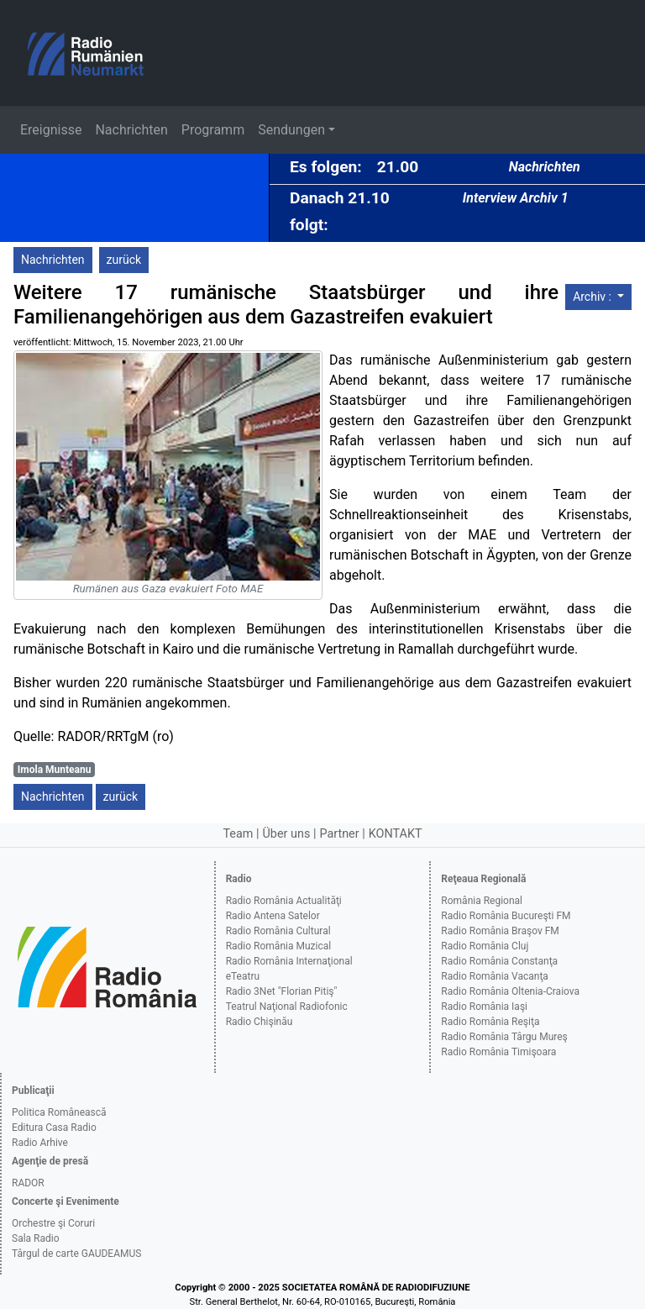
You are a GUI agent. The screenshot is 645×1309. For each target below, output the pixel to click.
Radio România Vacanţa (494, 976)
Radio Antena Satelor (273, 916)
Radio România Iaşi (484, 1006)
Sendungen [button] (291, 130)
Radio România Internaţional (289, 961)
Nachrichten (131, 130)
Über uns (287, 834)
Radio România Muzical (278, 946)
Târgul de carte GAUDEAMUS (76, 1253)
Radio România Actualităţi (284, 901)
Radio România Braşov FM (499, 931)
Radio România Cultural (278, 931)
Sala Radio (36, 1238)
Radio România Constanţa (499, 961)
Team (238, 834)
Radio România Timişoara (498, 1052)
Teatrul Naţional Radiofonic (287, 1006)
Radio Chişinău (259, 1022)
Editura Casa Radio (54, 1127)
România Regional (481, 901)
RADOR (28, 1183)
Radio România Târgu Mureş (504, 1037)
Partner (339, 834)
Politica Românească (59, 1112)
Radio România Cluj (484, 946)
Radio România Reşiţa (490, 1022)
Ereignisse (50, 130)
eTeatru (243, 976)
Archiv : (593, 296)
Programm (212, 130)
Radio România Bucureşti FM (505, 916)
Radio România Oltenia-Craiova (510, 991)
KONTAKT (395, 834)
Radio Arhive (40, 1143)
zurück (124, 259)
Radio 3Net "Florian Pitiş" (282, 991)
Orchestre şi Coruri (53, 1223)
